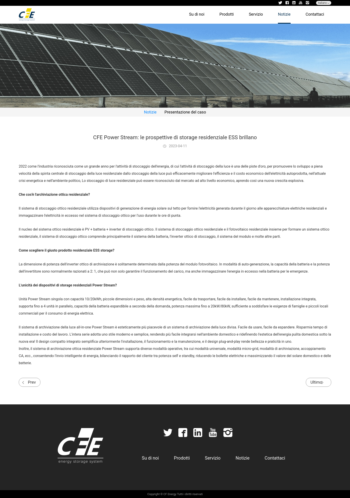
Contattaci (315, 14)
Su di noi (196, 14)
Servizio (256, 14)
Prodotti (226, 14)
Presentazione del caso (185, 112)
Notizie (284, 14)
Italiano (322, 2)
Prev (32, 382)
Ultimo (316, 382)
